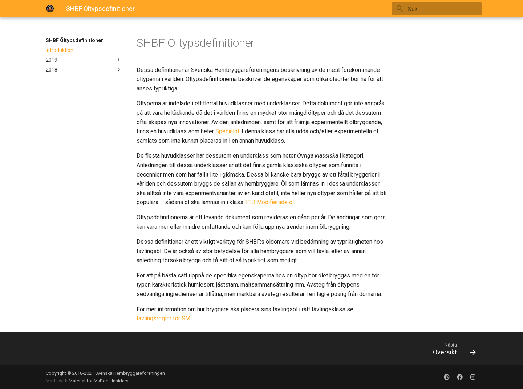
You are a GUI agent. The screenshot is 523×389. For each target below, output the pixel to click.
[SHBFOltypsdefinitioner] (50, 8)
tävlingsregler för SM (163, 318)
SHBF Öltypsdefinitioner (74, 40)
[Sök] (439, 8)
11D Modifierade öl (269, 202)
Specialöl (227, 131)
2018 (84, 69)
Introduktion (59, 50)
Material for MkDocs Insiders (99, 381)
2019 (84, 60)
